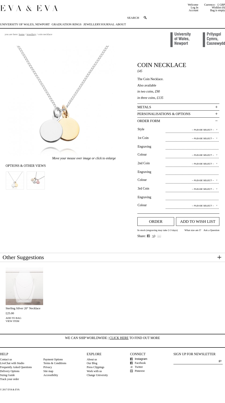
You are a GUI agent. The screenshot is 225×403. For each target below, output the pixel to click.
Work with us (94, 371)
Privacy (47, 367)
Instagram (141, 359)
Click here (119, 338)
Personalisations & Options (164, 114)
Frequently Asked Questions (16, 367)
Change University (97, 375)
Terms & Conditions (54, 363)
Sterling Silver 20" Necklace (23, 308)
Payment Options (53, 359)
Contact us (6, 359)
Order (156, 221)
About (121, 24)
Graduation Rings (66, 24)
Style (141, 129)
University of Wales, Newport (25, 24)
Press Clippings (95, 367)
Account (193, 10)
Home (21, 34)
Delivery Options (9, 371)
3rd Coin (143, 188)
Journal (108, 24)
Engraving (144, 146)
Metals (144, 107)
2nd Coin (144, 163)
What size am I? (192, 230)
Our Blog (92, 363)
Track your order (9, 379)
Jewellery (92, 24)
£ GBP (221, 4)
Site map (48, 371)
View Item (12, 321)
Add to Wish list (197, 221)
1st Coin (143, 138)
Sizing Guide (7, 375)
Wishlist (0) (218, 7)
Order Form (148, 121)
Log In (194, 7)
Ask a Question (211, 230)
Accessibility (50, 375)
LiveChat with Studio (12, 363)
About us (92, 359)
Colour (142, 154)
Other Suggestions (23, 257)
